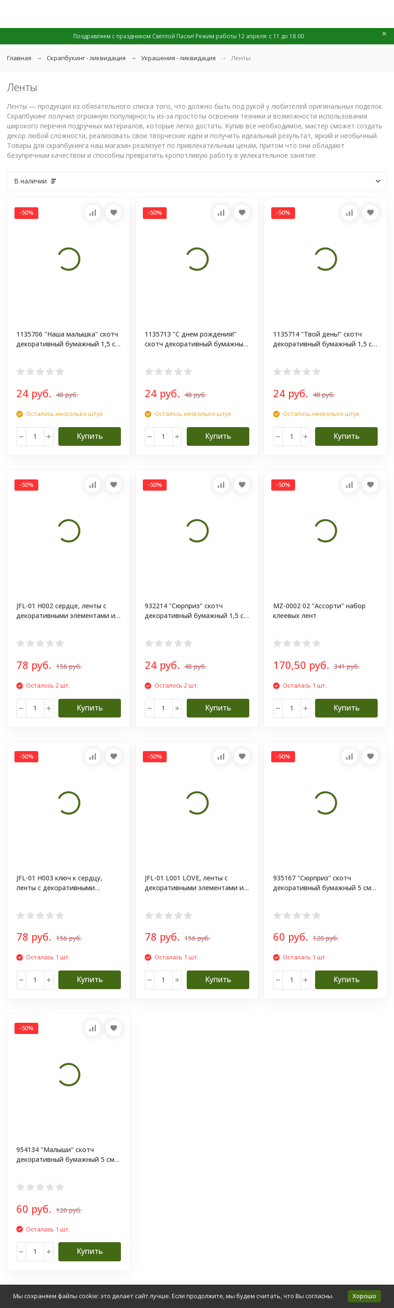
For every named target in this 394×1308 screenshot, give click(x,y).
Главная (19, 58)
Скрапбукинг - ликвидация (86, 58)
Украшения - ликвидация (178, 58)
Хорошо (364, 1296)
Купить (90, 436)
